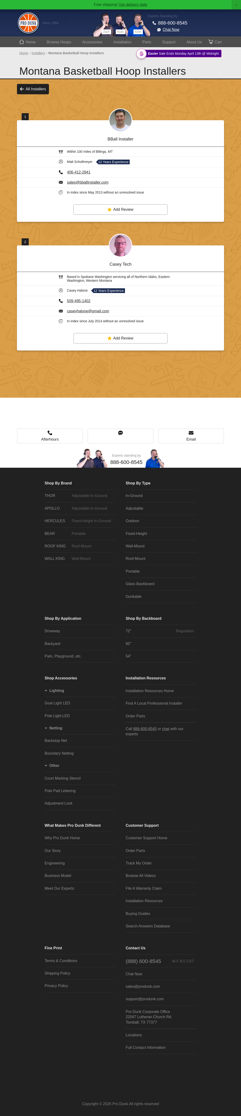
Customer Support (142, 825)
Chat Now (171, 30)
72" (160, 631)
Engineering (55, 863)
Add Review (120, 209)
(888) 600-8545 (160, 961)
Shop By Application (63, 618)
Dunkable (134, 597)
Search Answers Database (148, 926)
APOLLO (79, 508)
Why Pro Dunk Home (62, 838)
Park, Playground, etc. (63, 656)
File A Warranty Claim (144, 888)
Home (31, 42)
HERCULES (79, 521)
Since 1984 (50, 23)
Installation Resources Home (150, 691)
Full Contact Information (146, 1048)
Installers (38, 53)
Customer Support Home (146, 838)
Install (122, 42)
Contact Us (135, 948)
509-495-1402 (79, 301)
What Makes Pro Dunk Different (73, 825)
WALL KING (79, 558)
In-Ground (134, 496)
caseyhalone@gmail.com (88, 311)
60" (128, 644)
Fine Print (53, 948)
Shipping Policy (57, 973)
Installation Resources (146, 678)
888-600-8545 (173, 22)
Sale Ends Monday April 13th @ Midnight (180, 54)
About (194, 42)
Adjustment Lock (58, 803)
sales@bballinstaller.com (87, 182)
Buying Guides (138, 914)
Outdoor (132, 521)
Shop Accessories (61, 678)
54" (128, 656)
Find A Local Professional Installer (154, 703)
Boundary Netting (59, 753)
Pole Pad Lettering (60, 791)
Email (191, 439)
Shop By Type (138, 483)
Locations (134, 1035)
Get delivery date (133, 5)
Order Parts (135, 716)
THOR (79, 495)
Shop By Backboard (143, 618)
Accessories (92, 42)
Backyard (52, 644)
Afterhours (50, 439)
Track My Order (139, 863)
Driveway (52, 631)
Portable (133, 571)
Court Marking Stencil (63, 778)
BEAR (79, 533)
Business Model (58, 876)
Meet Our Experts (59, 888)
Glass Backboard (140, 584)
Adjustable (134, 508)
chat (165, 729)
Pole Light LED (57, 716)
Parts (146, 42)
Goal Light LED (57, 703)
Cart (218, 42)
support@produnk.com (145, 999)
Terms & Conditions (61, 961)
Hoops (59, 42)
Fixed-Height (136, 534)
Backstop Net (56, 741)
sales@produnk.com (143, 986)
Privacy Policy (56, 986)
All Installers (33, 89)
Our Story (53, 851)
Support (168, 42)
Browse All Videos (141, 876)
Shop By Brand (58, 483)
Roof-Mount (135, 559)
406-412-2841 (79, 172)
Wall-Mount (135, 546)
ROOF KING (79, 546)
